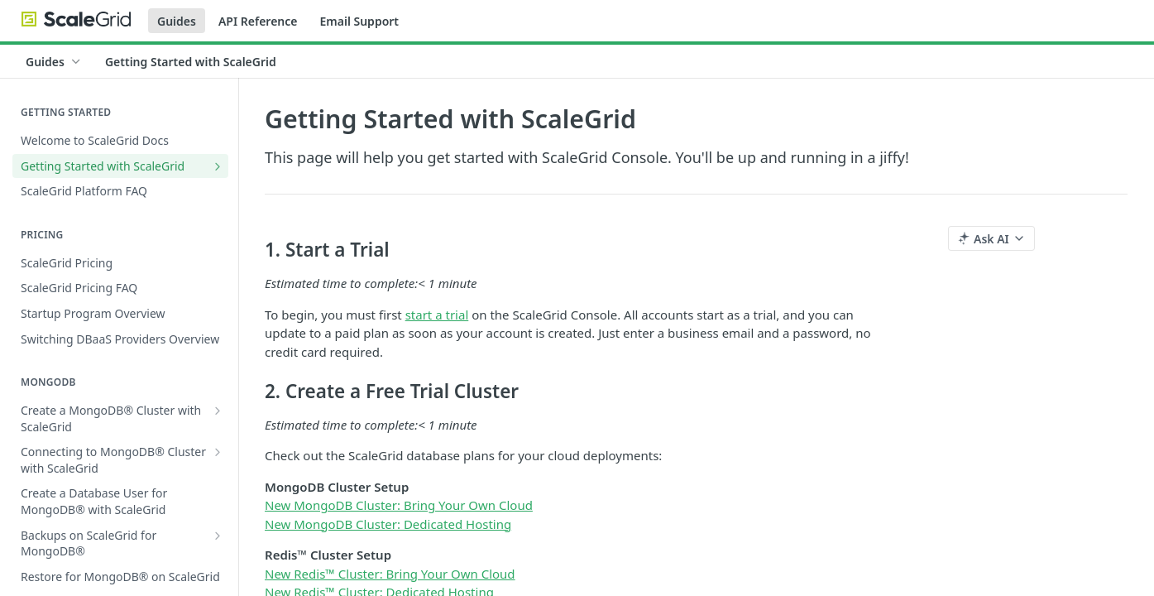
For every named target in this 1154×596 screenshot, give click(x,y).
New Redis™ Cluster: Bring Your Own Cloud (390, 573)
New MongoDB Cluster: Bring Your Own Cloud (399, 505)
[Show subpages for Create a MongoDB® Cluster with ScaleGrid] (217, 410)
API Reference (258, 21)
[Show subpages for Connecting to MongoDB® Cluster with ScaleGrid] (217, 452)
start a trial (437, 314)
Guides (176, 21)
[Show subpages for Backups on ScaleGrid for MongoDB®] (217, 535)
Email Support (359, 21)
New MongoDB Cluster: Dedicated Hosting (388, 524)
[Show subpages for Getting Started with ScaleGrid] (217, 166)
